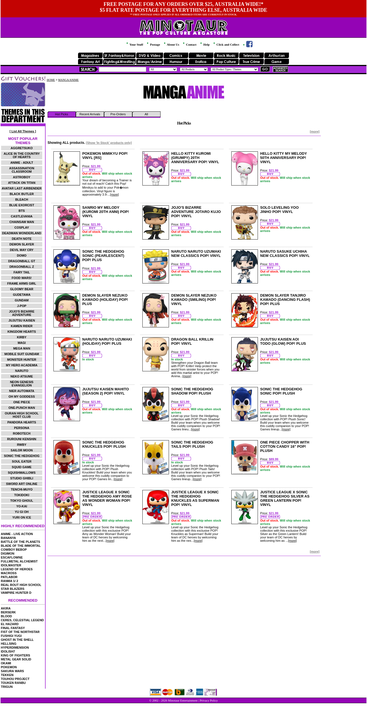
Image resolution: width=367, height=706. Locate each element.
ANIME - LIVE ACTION (17, 534)
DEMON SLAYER (22, 244)
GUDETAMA (21, 294)
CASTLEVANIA (21, 216)
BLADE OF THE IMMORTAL (21, 545)
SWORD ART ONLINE (21, 483)
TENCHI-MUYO (22, 489)
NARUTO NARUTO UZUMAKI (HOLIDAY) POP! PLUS (107, 341)
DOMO (21, 255)
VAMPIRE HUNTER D (16, 592)
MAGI (22, 342)
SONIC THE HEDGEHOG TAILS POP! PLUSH (192, 444)
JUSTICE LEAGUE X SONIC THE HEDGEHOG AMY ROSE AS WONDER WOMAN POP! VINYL (107, 498)
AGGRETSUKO (22, 148)
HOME (51, 79)
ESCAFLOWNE (12, 557)
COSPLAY (21, 227)
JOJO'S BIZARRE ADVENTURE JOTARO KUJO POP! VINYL (196, 211)
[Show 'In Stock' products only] (109, 142)
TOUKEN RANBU (13, 682)
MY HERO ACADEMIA (21, 365)
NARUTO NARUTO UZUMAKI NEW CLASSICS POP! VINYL (196, 253)
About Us (171, 44)
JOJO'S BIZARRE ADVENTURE (21, 313)
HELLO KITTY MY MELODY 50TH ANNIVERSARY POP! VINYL (283, 157)
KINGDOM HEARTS (22, 331)
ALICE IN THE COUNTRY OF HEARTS (22, 155)
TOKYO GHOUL (21, 500)
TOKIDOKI (21, 495)
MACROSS (9, 573)
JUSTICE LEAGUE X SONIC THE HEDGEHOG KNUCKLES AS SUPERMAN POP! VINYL (195, 498)
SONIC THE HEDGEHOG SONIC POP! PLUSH (281, 391)
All (146, 114)
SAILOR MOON (22, 450)
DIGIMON (7, 553)
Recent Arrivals (89, 114)
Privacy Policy (209, 700)
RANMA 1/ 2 (9, 581)
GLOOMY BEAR (21, 289)
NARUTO (21, 370)
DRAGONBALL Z (22, 266)
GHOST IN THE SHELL (17, 639)
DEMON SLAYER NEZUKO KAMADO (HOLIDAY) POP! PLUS (105, 299)
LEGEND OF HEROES (17, 569)
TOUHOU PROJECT (15, 679)
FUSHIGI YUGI (11, 635)
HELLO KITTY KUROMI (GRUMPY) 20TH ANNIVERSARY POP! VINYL (195, 157)
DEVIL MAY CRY (21, 250)
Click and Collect (226, 44)
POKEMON (9, 667)
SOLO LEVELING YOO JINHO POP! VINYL (279, 209)
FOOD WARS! (22, 278)
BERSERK (8, 612)
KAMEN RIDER (22, 326)
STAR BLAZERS (12, 588)
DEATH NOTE (22, 238)
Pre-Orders (118, 114)
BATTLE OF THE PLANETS (20, 541)
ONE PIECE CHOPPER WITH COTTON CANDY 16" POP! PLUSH (284, 446)
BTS (22, 210)
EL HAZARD (9, 624)
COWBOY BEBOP (14, 549)
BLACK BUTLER (22, 194)
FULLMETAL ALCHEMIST (19, 561)
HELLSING (9, 643)
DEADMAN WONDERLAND (21, 233)
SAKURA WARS (12, 671)
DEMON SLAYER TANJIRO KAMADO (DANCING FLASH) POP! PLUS (285, 299)
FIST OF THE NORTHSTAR (20, 632)
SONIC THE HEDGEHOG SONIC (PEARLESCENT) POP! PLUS (103, 255)
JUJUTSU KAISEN (21, 320)
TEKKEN (7, 675)
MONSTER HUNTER (21, 359)
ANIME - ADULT (21, 162)
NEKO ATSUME (21, 376)
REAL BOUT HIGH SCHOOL (21, 585)
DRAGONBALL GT (21, 261)
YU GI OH (22, 511)
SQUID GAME (22, 467)
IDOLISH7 (8, 651)
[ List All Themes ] (23, 131)
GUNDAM (22, 300)
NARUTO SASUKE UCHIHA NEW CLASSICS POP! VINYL (285, 253)
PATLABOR (9, 577)
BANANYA (8, 538)
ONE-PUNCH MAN (21, 407)
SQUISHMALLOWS (22, 472)
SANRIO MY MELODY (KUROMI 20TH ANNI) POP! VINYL (105, 211)
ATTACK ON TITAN (22, 182)
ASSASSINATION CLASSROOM (21, 169)
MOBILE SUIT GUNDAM (21, 354)
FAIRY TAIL (21, 272)
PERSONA (21, 428)
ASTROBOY (21, 177)
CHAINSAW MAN (22, 222)
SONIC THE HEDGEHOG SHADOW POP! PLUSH (192, 391)
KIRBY (21, 337)
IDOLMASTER (11, 565)
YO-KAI (21, 506)
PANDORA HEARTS (21, 422)
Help (204, 44)
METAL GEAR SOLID (16, 659)
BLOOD (6, 616)
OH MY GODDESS (22, 396)
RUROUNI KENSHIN (21, 439)
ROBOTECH (21, 433)
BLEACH (21, 199)
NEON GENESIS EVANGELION (22, 383)
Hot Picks (61, 114)
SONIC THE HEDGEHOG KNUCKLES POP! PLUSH (104, 444)
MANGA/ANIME (68, 79)
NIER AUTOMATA (21, 391)
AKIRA (6, 608)
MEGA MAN (21, 348)
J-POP (21, 306)
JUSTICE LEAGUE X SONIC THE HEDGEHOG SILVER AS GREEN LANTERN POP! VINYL (284, 498)
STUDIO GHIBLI (21, 478)
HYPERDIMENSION (15, 647)
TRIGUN (7, 686)
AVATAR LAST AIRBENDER (21, 188)
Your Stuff (134, 44)
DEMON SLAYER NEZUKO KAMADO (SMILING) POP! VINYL (194, 299)
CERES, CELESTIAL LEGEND (22, 620)
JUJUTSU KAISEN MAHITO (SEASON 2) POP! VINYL (105, 391)
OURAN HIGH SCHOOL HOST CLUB (22, 415)
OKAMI (6, 663)
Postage (153, 44)
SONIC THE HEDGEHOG (21, 456)
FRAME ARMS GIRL (21, 283)
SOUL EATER (22, 461)
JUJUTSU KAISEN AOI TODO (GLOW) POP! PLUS (283, 341)
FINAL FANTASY (13, 628)
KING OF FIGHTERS (15, 655)
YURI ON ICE (21, 517)
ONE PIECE (21, 402)
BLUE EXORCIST (21, 205)
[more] (314, 131)
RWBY (21, 444)
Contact (189, 44)
